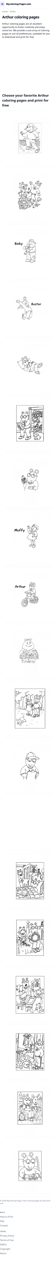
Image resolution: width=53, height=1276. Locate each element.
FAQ (2, 1221)
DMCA (3, 1244)
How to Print (6, 1216)
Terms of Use (7, 1240)
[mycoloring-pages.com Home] (15, 4)
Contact (4, 1225)
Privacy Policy (7, 1235)
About (3, 1253)
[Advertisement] (26, 64)
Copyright (5, 1248)
